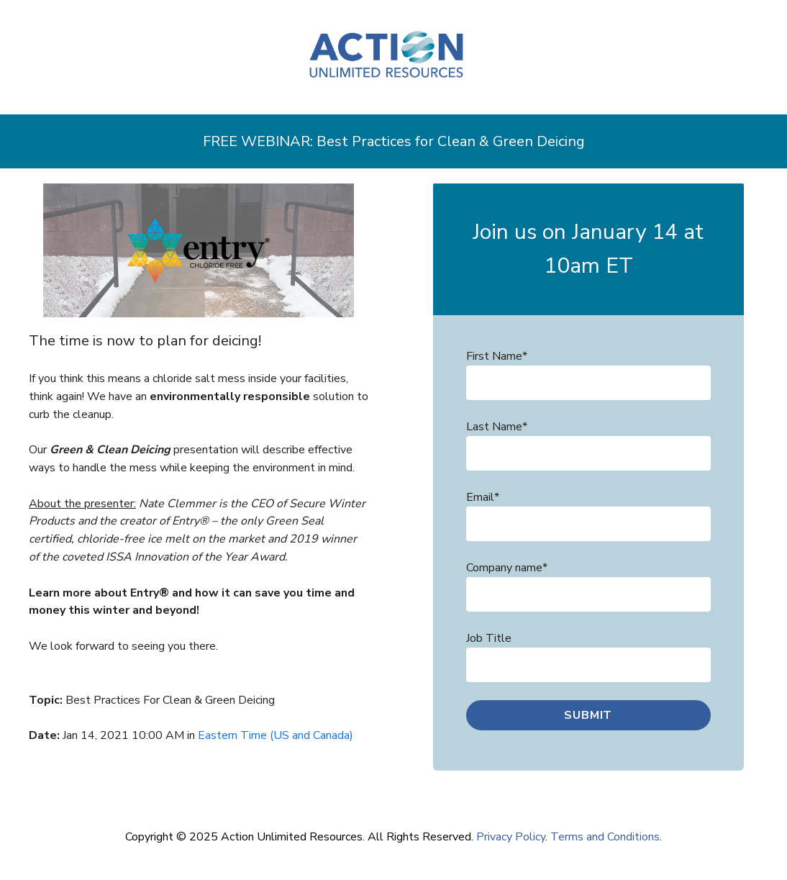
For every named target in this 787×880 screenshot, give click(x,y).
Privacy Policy (510, 837)
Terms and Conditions (605, 837)
